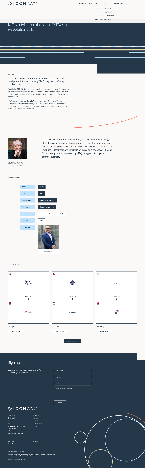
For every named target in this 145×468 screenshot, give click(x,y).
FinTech (60, 214)
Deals (90, 3)
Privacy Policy (12, 444)
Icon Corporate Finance (22, 3)
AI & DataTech (12, 431)
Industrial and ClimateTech (15, 434)
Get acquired (11, 415)
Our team (36, 418)
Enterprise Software (46, 214)
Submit (59, 403)
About (108, 3)
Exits (41, 221)
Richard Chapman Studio (19, 459)
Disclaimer (11, 441)
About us (35, 415)
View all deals (72, 341)
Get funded (11, 418)
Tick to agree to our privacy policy (63, 388)
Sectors (98, 3)
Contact (131, 3)
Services (82, 3)
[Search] (136, 3)
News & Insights (119, 3)
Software (10, 423)
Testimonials (36, 421)
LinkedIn (35, 441)
